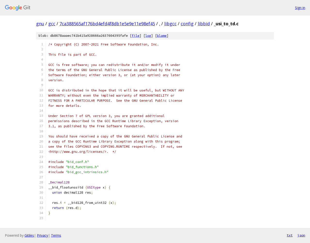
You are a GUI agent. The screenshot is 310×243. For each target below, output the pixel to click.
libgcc (170, 24)
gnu (40, 24)
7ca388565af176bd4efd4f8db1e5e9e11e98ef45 (107, 24)
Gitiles (29, 235)
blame (162, 36)
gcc (51, 24)
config (187, 24)
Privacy (42, 235)
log (148, 36)
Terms (56, 235)
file (135, 36)
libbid (204, 24)
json (301, 235)
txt (290, 235)
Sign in (300, 7)
